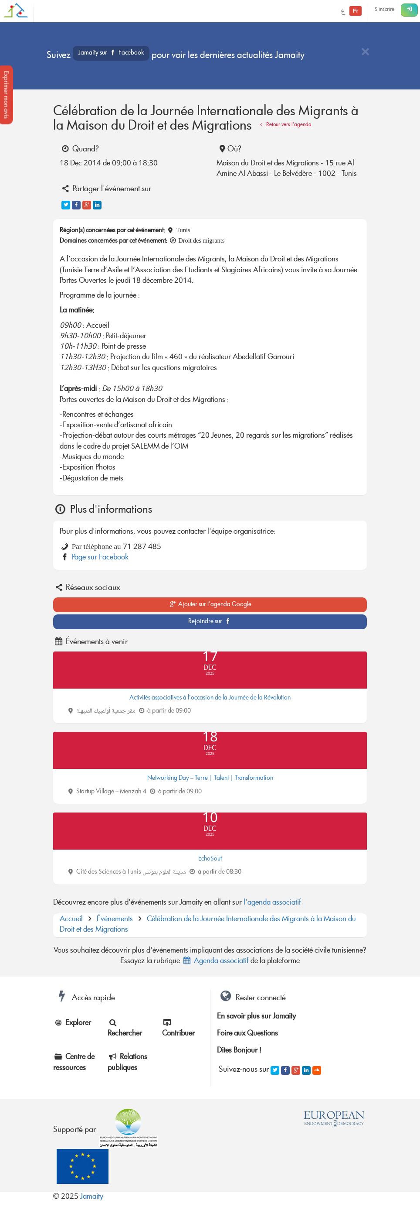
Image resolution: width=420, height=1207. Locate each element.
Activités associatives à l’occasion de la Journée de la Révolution (210, 698)
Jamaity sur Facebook (111, 53)
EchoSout (210, 859)
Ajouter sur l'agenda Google (210, 605)
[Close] (365, 52)
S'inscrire (384, 9)
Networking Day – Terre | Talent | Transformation (210, 778)
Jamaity (91, 1197)
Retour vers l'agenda (284, 125)
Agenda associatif (215, 961)
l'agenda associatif (272, 903)
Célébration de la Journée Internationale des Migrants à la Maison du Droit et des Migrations (208, 924)
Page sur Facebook (100, 558)
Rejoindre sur (210, 622)
